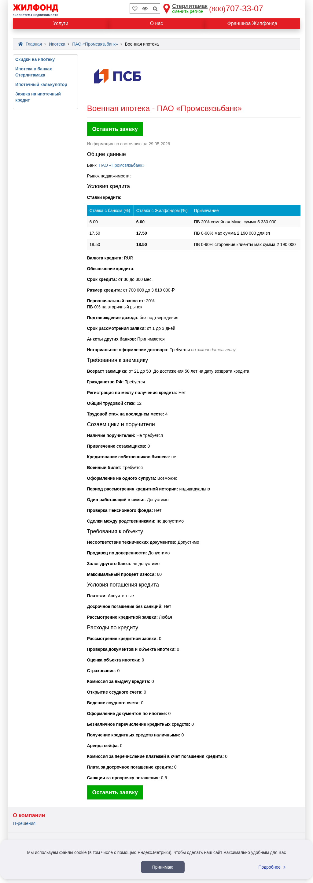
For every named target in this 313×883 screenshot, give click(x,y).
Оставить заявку (115, 129)
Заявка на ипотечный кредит (38, 96)
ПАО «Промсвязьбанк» (122, 165)
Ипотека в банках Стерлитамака (33, 71)
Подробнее (273, 867)
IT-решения (24, 823)
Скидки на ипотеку (35, 59)
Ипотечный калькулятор (41, 84)
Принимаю (162, 867)
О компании (29, 815)
